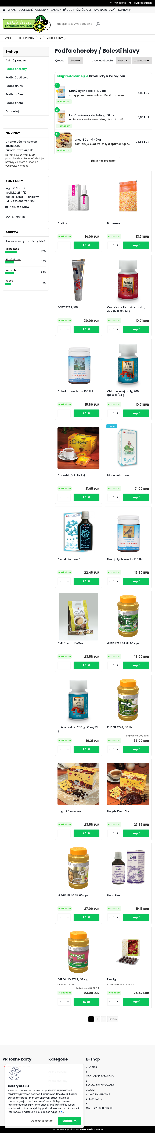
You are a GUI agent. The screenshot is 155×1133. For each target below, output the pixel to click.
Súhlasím (69, 1121)
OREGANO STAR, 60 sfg (73, 979)
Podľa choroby (25, 37)
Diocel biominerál (70, 559)
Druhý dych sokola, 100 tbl (125, 559)
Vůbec (9, 280)
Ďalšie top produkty (103, 161)
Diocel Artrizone (118, 475)
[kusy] (65, 245)
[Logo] (27, 24)
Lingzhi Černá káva (71, 811)
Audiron (63, 223)
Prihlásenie (120, 3)
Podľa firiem (14, 103)
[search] (98, 25)
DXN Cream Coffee (71, 643)
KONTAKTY (125, 10)
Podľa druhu (14, 86)
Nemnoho (11, 270)
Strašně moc (13, 259)
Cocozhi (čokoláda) (72, 475)
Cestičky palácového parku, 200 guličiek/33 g (126, 309)
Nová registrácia (142, 3)
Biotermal (114, 223)
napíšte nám (19, 207)
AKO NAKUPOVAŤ (105, 10)
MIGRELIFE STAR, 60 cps (73, 895)
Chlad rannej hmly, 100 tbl (75, 391)
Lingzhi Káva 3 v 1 (119, 811)
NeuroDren (114, 895)
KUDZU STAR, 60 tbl (119, 727)
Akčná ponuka (16, 60)
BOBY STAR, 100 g (69, 307)
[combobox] (123, 60)
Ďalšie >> (112, 1019)
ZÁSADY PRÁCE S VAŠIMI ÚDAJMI (71, 10)
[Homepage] (4, 9)
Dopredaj (12, 111)
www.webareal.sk (91, 1129)
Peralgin (112, 979)
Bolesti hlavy (55, 37)
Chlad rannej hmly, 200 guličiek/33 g (123, 393)
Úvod (8, 37)
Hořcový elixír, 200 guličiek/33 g (78, 729)
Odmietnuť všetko (42, 1120)
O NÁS (12, 10)
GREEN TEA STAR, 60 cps (123, 643)
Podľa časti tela (17, 77)
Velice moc (12, 249)
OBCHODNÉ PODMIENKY (33, 10)
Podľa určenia (16, 94)
